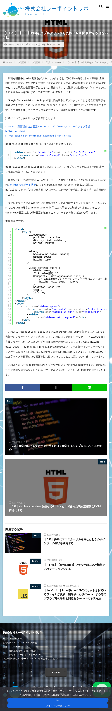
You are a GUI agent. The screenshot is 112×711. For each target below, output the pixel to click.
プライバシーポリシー (58, 705)
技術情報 (22, 62)
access (56, 667)
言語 (48, 62)
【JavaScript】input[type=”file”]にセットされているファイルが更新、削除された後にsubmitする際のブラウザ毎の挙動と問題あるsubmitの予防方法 (75, 589)
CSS (58, 44)
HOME (9, 62)
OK (57, 700)
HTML (53, 44)
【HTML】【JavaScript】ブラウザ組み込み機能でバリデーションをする (74, 562)
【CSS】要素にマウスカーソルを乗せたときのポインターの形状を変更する (74, 536)
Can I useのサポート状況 (22, 183)
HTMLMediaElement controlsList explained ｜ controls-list (38, 135)
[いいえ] (107, 699)
